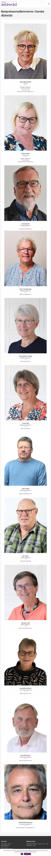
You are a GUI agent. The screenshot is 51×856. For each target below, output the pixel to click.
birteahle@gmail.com (26, 294)
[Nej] (49, 852)
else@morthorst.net (26, 693)
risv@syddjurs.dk (27, 361)
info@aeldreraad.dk (7, 848)
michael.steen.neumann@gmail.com (26, 827)
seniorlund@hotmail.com (26, 628)
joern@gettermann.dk (27, 760)
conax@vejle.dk (26, 428)
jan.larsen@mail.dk (27, 561)
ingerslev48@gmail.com (26, 229)
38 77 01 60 (5, 847)
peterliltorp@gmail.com (26, 493)
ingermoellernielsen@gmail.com (26, 91)
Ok (21, 854)
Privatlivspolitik (27, 854)
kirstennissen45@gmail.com (26, 161)
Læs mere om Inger (25, 88)
